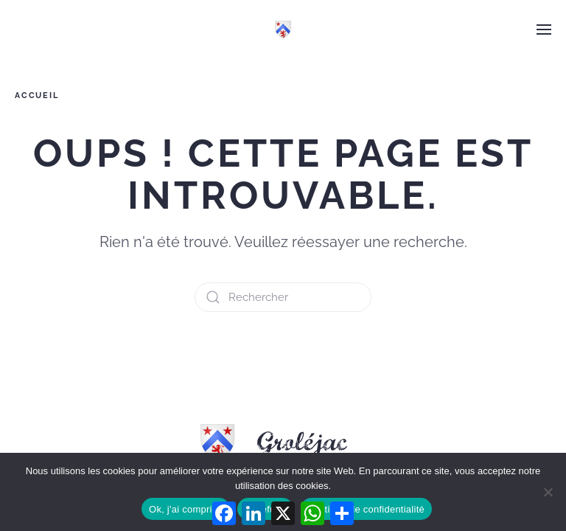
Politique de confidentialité (366, 509)
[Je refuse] (547, 492)
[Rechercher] (283, 297)
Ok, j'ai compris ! (186, 509)
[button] (544, 29)
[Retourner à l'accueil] (283, 29)
